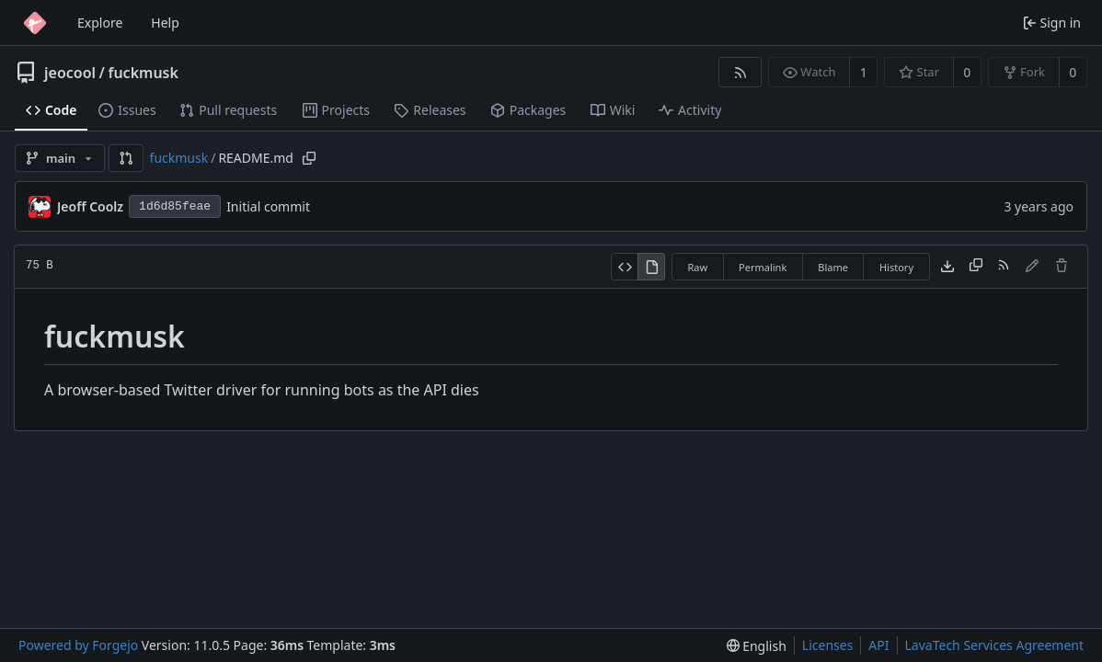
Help (165, 22)
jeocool (70, 72)
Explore (99, 22)
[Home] (35, 23)
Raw (697, 267)
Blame (833, 267)
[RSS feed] (740, 72)
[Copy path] (309, 158)
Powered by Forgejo (78, 645)
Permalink (762, 267)
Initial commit (268, 206)
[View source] (624, 266)
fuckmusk (143, 72)
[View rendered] (651, 266)
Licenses (828, 645)
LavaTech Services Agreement (994, 645)
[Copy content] (976, 266)
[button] (126, 158)
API (878, 645)
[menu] (756, 646)
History (896, 267)
